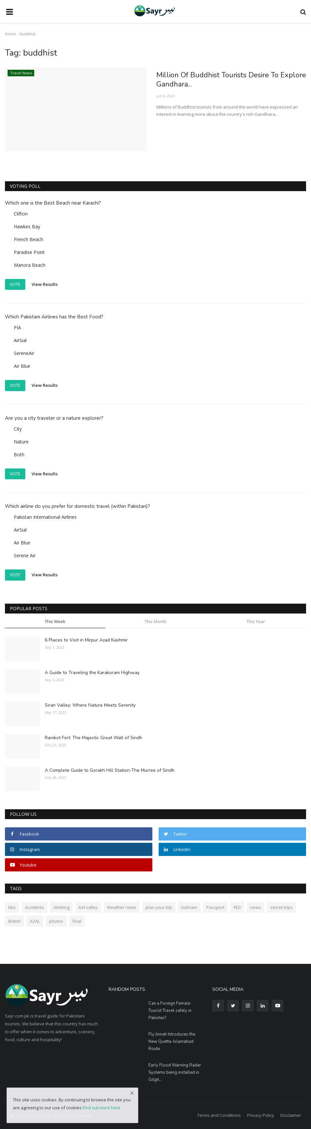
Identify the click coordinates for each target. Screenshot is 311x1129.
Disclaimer (290, 1115)
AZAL (35, 921)
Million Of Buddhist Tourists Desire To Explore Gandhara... (231, 79)
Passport (215, 907)
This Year (255, 621)
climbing (61, 907)
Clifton (21, 214)
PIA (17, 327)
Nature (21, 442)
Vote (15, 284)
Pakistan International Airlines (45, 517)
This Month (155, 621)
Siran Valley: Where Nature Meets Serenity (90, 705)
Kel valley (88, 907)
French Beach (28, 239)
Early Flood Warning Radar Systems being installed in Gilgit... (174, 1072)
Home (10, 33)
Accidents (34, 907)
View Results (45, 284)
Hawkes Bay (27, 226)
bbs (12, 907)
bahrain (189, 907)
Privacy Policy (260, 1115)
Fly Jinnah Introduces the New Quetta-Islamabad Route (171, 1041)
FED (237, 907)
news (255, 907)
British (14, 921)
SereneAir (24, 353)
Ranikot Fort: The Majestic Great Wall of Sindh (93, 738)
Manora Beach (29, 265)
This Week (55, 621)
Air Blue (22, 366)
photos (56, 921)
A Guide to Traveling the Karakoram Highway (92, 672)
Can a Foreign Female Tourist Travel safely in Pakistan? (170, 1010)
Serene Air (25, 555)
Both (19, 454)
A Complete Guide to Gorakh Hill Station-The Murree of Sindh (109, 770)
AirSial (20, 340)
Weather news (121, 907)
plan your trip (158, 907)
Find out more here (101, 1108)
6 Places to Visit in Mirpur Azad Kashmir (86, 640)
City (18, 429)
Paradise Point (29, 252)
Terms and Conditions (219, 1115)
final (76, 921)
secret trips (281, 907)
